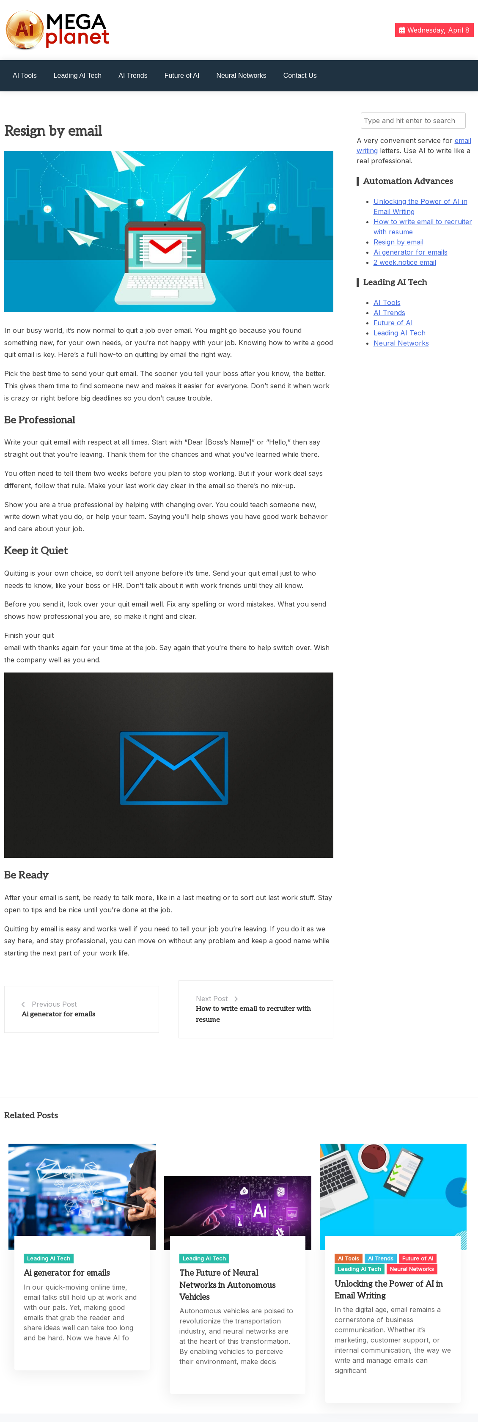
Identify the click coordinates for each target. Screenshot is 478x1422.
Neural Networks (241, 75)
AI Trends (132, 75)
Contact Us (300, 75)
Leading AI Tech (78, 75)
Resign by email (398, 242)
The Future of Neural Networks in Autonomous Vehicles (227, 1285)
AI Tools (25, 75)
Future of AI (182, 75)
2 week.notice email (405, 262)
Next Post (212, 998)
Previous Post (54, 1004)
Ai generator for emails (58, 1014)
